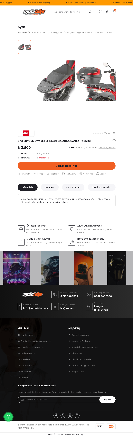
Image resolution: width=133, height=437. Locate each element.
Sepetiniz (26, 372)
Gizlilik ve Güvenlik (81, 360)
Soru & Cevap (73, 187)
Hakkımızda (27, 335)
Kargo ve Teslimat (81, 341)
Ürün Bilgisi (27, 187)
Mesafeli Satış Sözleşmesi (85, 347)
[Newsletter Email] (67, 400)
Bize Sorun (77, 353)
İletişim (25, 378)
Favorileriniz (27, 366)
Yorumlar (49, 187)
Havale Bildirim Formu (32, 347)
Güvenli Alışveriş (80, 335)
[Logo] (34, 11)
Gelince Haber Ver (66, 166)
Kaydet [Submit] (107, 400)
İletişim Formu (28, 353)
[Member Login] (107, 11)
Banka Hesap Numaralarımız (36, 341)
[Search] (73, 12)
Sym (21, 27)
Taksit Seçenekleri (101, 187)
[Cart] (114, 11)
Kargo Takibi (78, 372)
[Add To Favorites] (114, 141)
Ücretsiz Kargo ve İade (83, 366)
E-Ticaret (60, 435)
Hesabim (26, 360)
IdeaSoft (51, 435)
